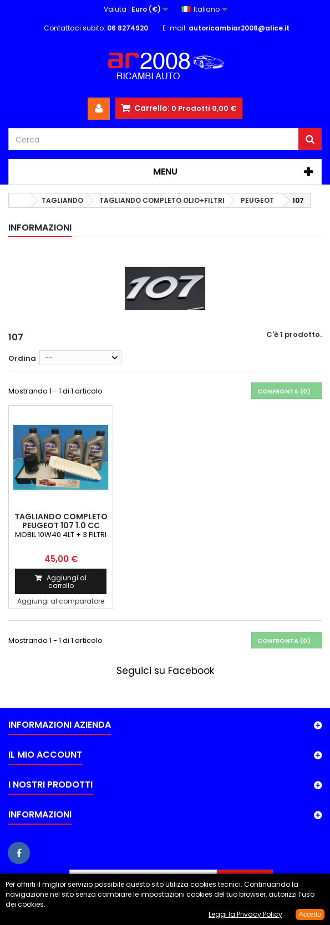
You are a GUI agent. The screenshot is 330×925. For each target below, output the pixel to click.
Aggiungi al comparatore (60, 601)
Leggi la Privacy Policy (245, 914)
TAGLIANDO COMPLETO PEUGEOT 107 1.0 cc (61, 521)
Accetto (310, 914)
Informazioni (40, 227)
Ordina (22, 358)
